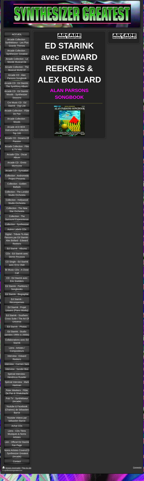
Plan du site (26, 468)
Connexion (137, 467)
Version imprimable (11, 468)
